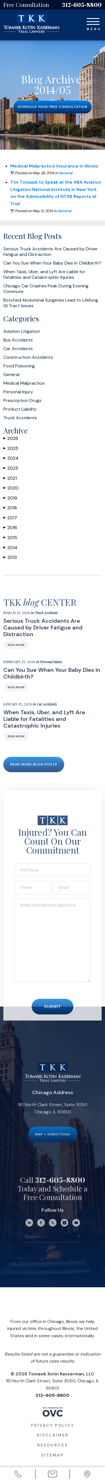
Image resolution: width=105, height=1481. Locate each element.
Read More (16, 653)
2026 (10, 438)
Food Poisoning (19, 366)
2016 (10, 527)
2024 (10, 458)
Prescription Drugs (22, 400)
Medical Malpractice (24, 383)
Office (87, 1475)
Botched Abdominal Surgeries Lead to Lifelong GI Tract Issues (50, 303)
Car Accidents (18, 349)
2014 (10, 547)
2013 (10, 557)
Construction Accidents (28, 357)
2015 (10, 537)
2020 (10, 487)
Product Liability (20, 409)
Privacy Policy (52, 1433)
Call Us (18, 1475)
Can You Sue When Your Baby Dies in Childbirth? (52, 263)
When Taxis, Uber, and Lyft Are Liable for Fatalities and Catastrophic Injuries (44, 274)
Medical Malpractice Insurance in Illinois (54, 166)
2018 (10, 507)
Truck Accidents (20, 418)
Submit (52, 1014)
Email (52, 1475)
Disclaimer (53, 1443)
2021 (10, 478)
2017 (10, 517)
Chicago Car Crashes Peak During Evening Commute (45, 288)
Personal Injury (18, 392)
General (65, 173)
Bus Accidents (18, 340)
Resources (52, 1452)
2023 (10, 468)
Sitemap (52, 1462)
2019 (10, 498)
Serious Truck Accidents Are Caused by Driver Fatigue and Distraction (50, 251)
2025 (10, 448)
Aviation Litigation (21, 331)
